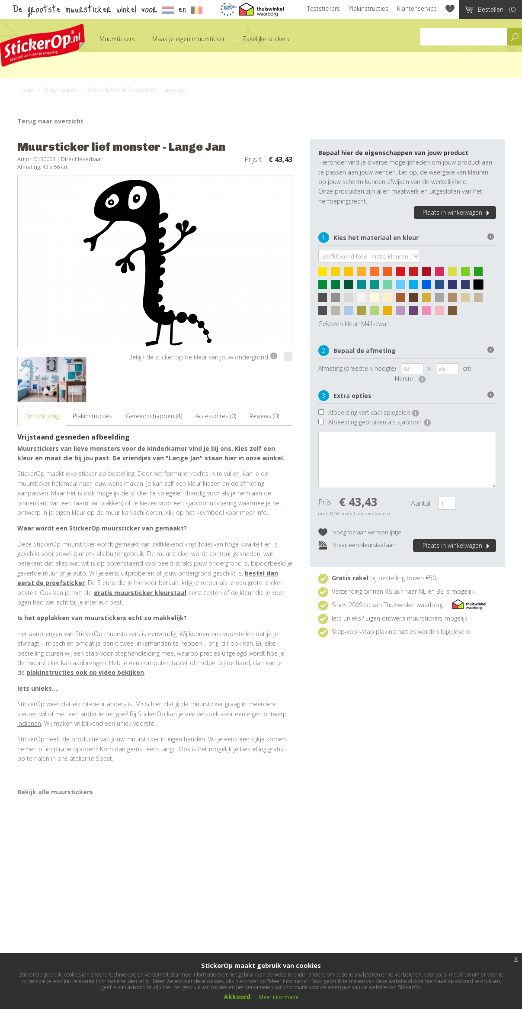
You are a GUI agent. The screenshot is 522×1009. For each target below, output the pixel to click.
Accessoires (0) (215, 416)
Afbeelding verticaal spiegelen (373, 412)
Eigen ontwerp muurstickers (404, 618)
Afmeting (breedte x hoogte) (357, 368)
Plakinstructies (368, 8)
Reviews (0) (264, 416)
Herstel (410, 379)
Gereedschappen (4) (154, 416)
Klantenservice (417, 8)
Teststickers (323, 8)
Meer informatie (278, 997)
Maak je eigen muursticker (188, 39)
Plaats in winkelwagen (457, 212)
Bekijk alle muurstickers (55, 792)
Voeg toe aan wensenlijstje (359, 532)
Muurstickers (117, 39)
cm (467, 368)
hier (230, 458)
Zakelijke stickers (265, 39)
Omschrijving (41, 416)
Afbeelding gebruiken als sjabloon (379, 422)
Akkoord (237, 997)
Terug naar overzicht (50, 121)
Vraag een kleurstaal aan (357, 545)
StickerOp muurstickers (42, 45)
